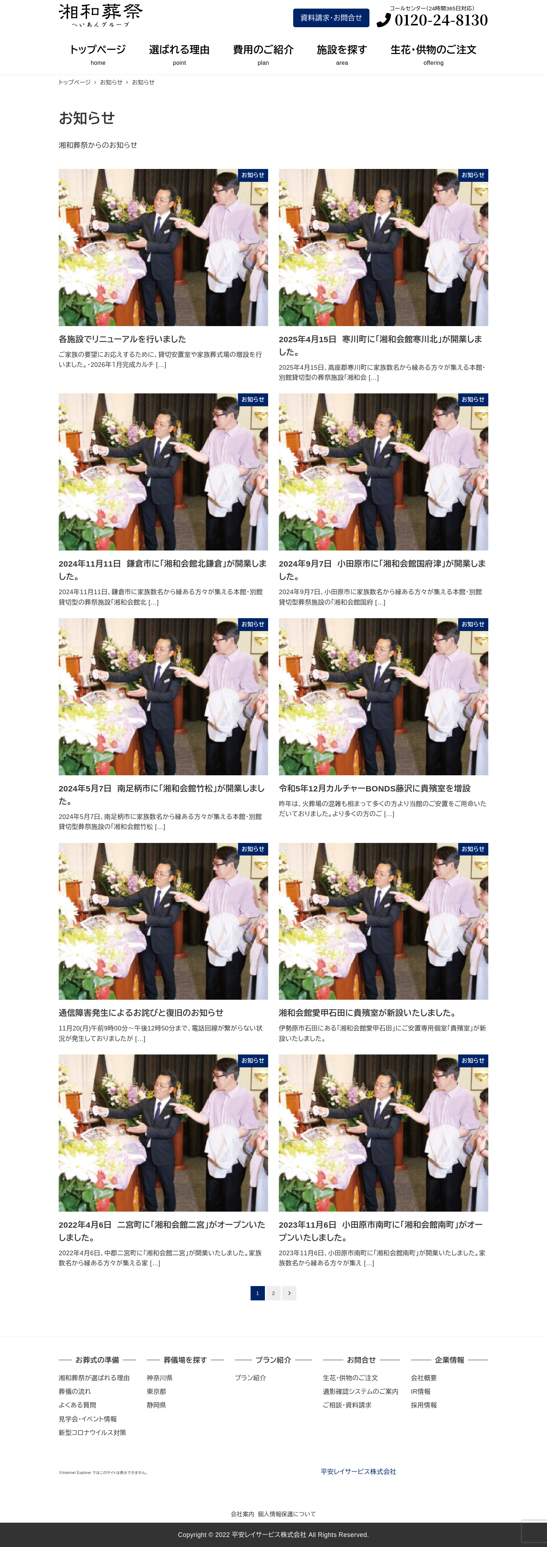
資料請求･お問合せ (331, 18)
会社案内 (243, 1514)
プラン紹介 (250, 1378)
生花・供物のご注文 (350, 1378)
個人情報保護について (287, 1514)
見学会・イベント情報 (88, 1419)
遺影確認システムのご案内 (360, 1391)
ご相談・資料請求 (347, 1405)
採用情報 (424, 1405)
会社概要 (424, 1378)
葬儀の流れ (75, 1391)
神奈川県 (160, 1378)
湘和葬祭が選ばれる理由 (94, 1378)
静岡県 (156, 1405)
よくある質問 (77, 1405)
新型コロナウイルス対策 (92, 1432)
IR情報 (421, 1391)
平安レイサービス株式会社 (358, 1471)
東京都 (156, 1391)
